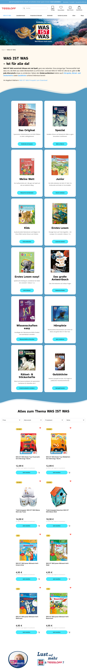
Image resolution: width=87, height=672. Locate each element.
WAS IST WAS (7, 15)
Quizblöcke (60, 374)
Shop (82, 15)
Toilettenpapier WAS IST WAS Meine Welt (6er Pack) (28, 511)
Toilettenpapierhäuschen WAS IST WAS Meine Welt (57, 511)
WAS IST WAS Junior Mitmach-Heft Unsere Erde (27, 564)
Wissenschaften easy (27, 327)
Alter (73, 15)
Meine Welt (27, 179)
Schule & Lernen (62, 15)
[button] (39, 472)
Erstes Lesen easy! (27, 276)
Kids (27, 228)
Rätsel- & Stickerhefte (27, 376)
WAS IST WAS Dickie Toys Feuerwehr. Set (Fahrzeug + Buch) (28, 458)
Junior (60, 179)
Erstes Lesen (60, 228)
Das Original (27, 130)
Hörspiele (67, 73)
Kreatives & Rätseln (36, 15)
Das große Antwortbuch (60, 278)
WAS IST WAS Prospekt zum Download (33, 80)
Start (3, 50)
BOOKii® (49, 15)
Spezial (60, 130)
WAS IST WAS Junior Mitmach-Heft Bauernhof (57, 617)
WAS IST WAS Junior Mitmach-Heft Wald (57, 564)
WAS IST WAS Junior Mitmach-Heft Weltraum (27, 617)
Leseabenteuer (20, 15)
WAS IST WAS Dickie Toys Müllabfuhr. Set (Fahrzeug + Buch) (58, 458)
